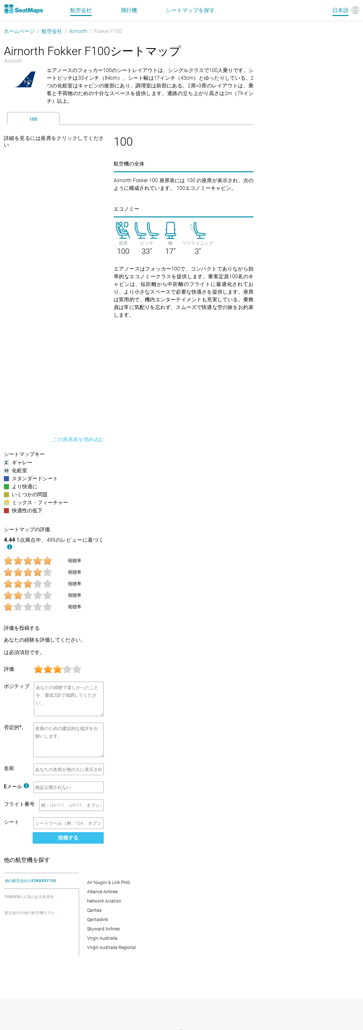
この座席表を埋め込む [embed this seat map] (78, 439)
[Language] (345, 10)
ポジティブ (16, 686)
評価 (9, 669)
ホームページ (19, 31)
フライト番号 (19, 804)
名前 (9, 768)
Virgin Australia (102, 938)
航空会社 (52, 31)
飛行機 (129, 10)
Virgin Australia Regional (111, 947)
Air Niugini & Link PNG (108, 882)
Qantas (94, 910)
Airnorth (78, 31)
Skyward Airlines (103, 928)
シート (11, 822)
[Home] (23, 9)
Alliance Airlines (102, 891)
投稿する (68, 838)
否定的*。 (15, 727)
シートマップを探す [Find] (190, 10)
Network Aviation (104, 901)
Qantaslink (97, 919)
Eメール (16, 786)
